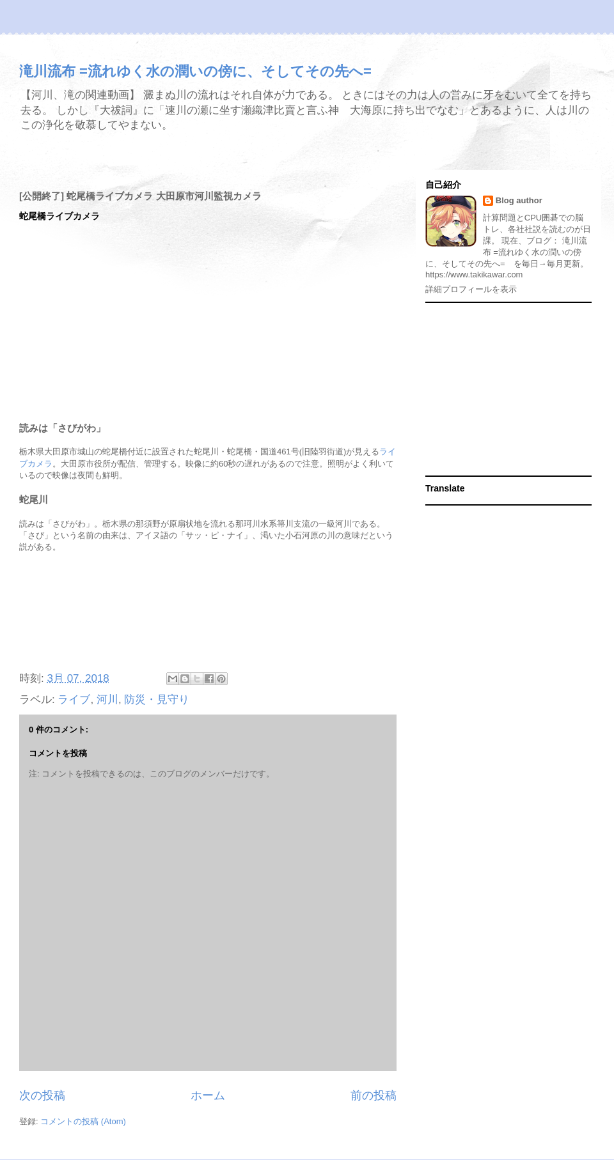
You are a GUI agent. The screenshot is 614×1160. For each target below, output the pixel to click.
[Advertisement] (208, 612)
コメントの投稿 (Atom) (83, 1121)
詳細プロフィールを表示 (471, 289)
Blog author (519, 200)
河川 (107, 699)
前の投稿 (373, 1095)
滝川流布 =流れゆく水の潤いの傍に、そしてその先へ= (195, 71)
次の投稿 (42, 1095)
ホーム (208, 1095)
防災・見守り (156, 699)
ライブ (74, 699)
